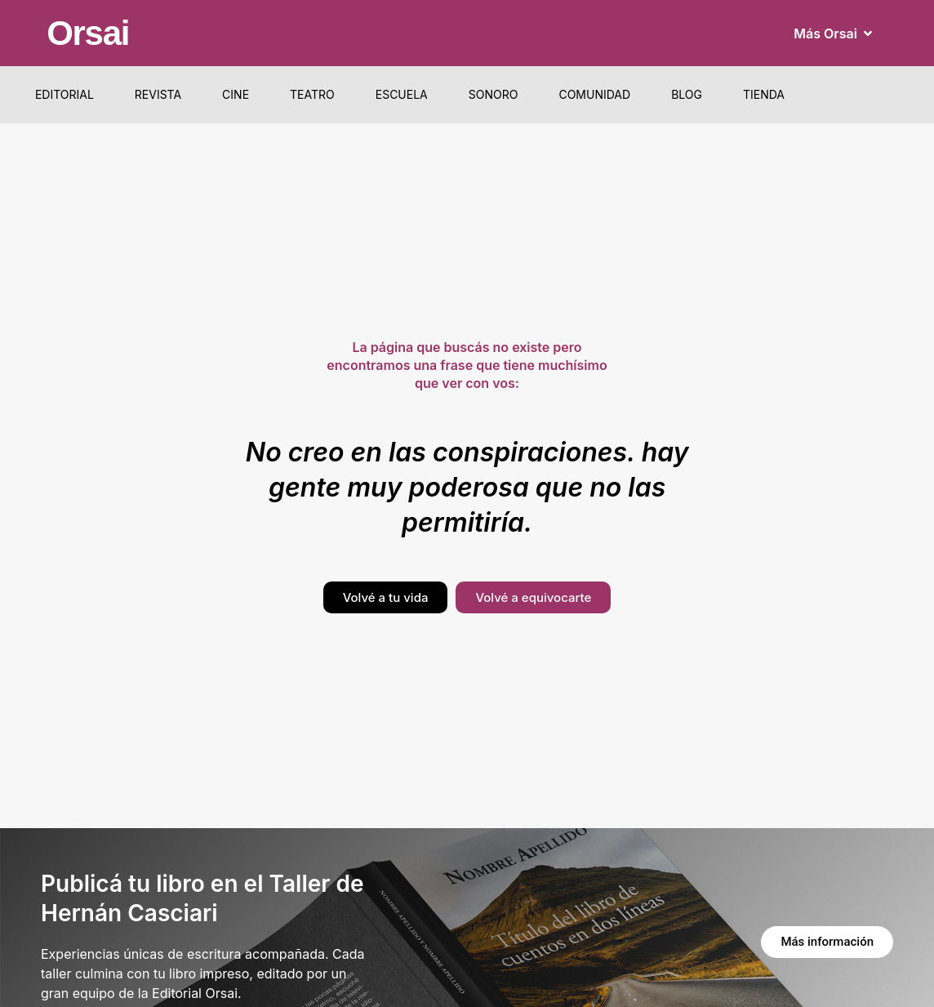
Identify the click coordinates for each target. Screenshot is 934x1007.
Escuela (402, 94)
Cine (235, 94)
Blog (686, 94)
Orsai (88, 33)
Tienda (764, 94)
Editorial (64, 94)
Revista (158, 94)
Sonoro (493, 94)
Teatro (312, 94)
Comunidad (594, 94)
